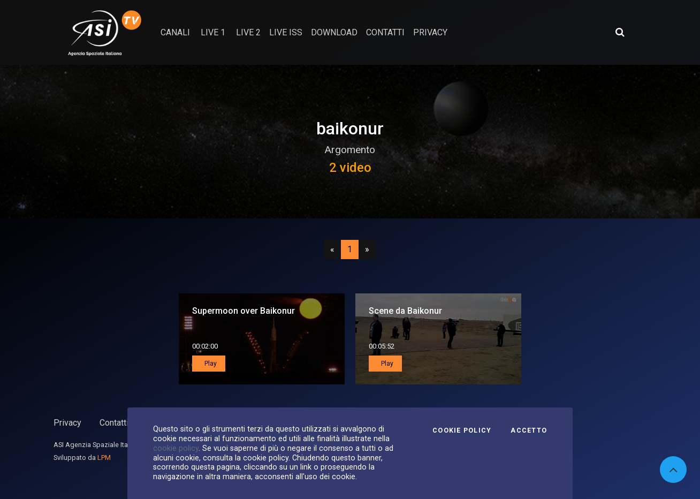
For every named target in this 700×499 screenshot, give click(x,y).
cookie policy (176, 448)
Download (334, 32)
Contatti (114, 423)
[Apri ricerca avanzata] (619, 32)
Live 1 (213, 32)
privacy (430, 32)
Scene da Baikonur (405, 311)
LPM (104, 457)
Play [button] (210, 363)
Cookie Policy (461, 430)
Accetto (529, 430)
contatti (385, 32)
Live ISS (285, 32)
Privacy (67, 423)
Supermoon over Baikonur (243, 311)
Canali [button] (175, 32)
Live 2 (248, 32)
